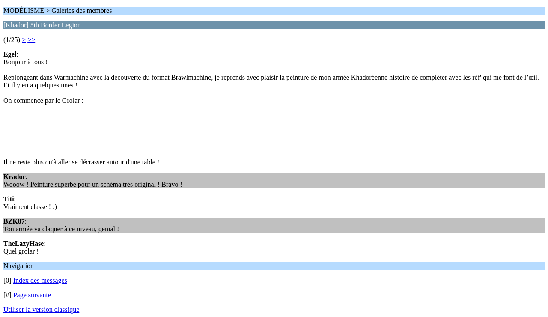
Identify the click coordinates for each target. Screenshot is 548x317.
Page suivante (32, 295)
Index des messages (40, 280)
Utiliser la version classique (41, 309)
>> (31, 39)
